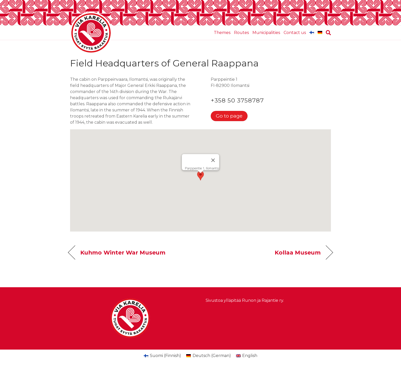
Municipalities (266, 32)
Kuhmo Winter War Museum (122, 252)
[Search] (327, 33)
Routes (241, 32)
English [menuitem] (249, 355)
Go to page (229, 116)
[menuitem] (312, 32)
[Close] (213, 160)
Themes (222, 32)
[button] (200, 175)
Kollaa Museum (298, 252)
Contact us (295, 32)
